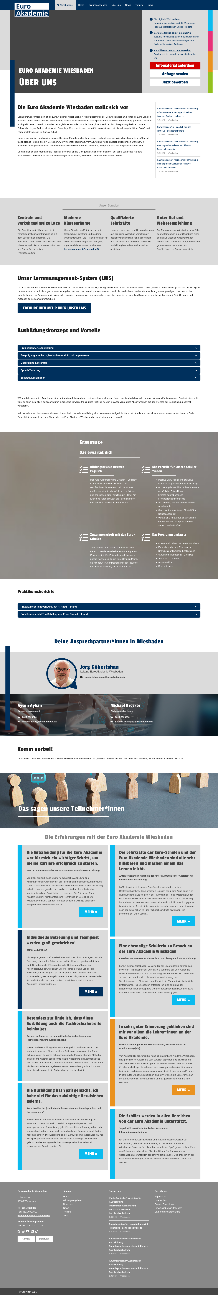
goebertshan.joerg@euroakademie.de (105, 692)
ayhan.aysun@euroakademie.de (39, 737)
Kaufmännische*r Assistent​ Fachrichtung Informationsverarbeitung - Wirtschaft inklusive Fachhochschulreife (125, 1221)
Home (81, 5)
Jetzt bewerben (175, 97)
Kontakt (26, 1254)
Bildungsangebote (98, 5)
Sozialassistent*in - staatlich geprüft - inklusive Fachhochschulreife (174, 145)
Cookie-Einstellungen (165, 1220)
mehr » (90, 927)
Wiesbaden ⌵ (65, 5)
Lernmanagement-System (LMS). (81, 265)
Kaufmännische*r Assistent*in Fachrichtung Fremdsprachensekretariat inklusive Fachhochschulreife (177, 161)
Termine (139, 5)
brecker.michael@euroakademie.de (134, 737)
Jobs (150, 5)
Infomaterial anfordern (175, 81)
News (128, 5)
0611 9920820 (29, 733)
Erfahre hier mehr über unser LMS (54, 323)
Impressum (160, 1212)
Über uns (116, 5)
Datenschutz (161, 1216)
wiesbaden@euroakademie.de (34, 1231)
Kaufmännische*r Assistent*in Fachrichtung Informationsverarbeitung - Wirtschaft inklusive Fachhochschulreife (177, 128)
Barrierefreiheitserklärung (167, 1227)
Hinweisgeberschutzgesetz (168, 1223)
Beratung (44, 1254)
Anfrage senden (175, 89)
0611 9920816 (122, 733)
